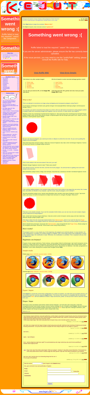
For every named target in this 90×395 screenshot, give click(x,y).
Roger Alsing (73, 224)
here (32, 296)
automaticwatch (6, 87)
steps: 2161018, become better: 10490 (40, 254)
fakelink (4, 89)
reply (83, 321)
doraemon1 (5, 82)
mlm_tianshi (5, 78)
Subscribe (75, 371)
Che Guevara (30, 83)
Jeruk (56, 85)
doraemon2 (5, 79)
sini (60, 307)
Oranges (29, 85)
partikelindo (5, 80)
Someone (29, 87)
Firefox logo (30, 82)
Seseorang (58, 87)
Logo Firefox (58, 82)
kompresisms (6, 83)
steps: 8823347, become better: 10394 (41, 271)
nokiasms (5, 85)
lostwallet (5, 84)
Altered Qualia (59, 220)
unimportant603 (6, 88)
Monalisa (29, 86)
